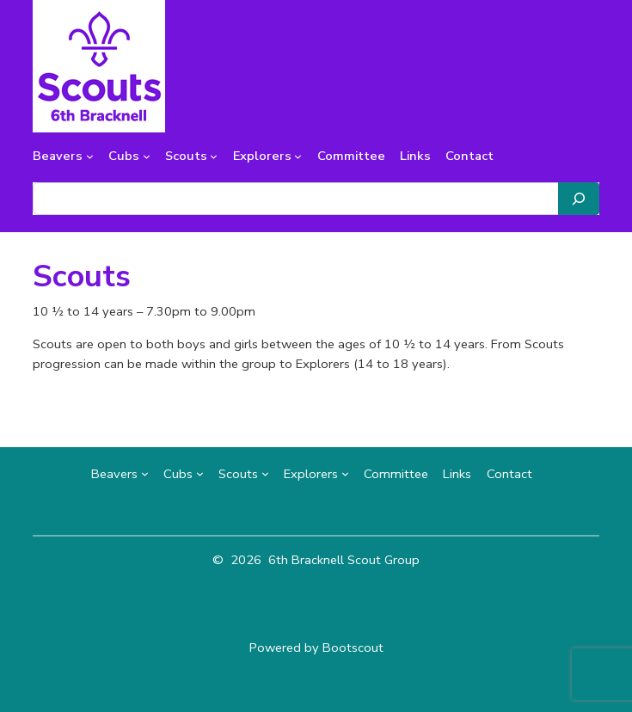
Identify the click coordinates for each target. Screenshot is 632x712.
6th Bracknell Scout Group (344, 559)
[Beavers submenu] (90, 156)
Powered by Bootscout (316, 647)
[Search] (578, 198)
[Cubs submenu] (146, 156)
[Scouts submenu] (214, 156)
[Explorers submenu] (298, 156)
